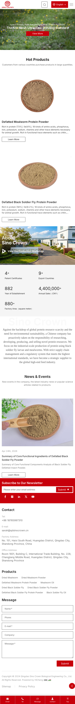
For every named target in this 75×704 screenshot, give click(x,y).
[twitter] (26, 497)
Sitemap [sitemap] (6, 686)
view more (37, 33)
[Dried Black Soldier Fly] (13, 587)
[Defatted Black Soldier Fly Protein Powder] (22, 592)
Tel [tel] (22, 701)
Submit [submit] (63, 489)
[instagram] (12, 497)
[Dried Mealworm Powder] (33, 577)
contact (52, 701)
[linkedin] (19, 497)
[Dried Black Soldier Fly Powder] (43, 587)
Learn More (13, 139)
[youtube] (32, 497)
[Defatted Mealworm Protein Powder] (19, 582)
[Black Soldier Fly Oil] (56, 592)
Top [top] (67, 701)
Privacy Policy (27, 686)
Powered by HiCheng (32, 680)
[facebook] (5, 497)
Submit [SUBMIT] (65, 663)
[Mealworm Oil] (47, 582)
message (37, 701)
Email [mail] (7, 701)
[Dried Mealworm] (10, 577)
